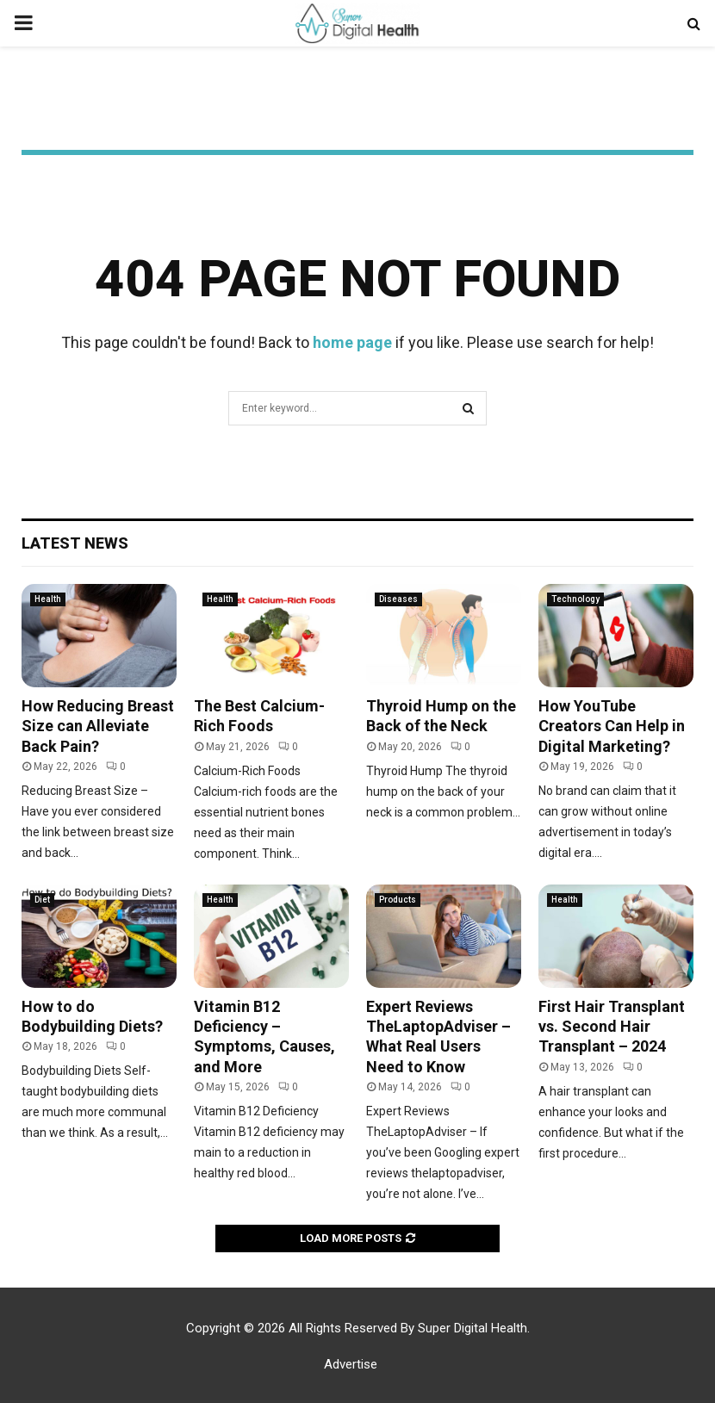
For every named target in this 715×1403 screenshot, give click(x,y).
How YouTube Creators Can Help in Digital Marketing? (611, 726)
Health (47, 599)
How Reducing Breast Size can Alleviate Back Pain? (98, 726)
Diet (42, 899)
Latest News (75, 543)
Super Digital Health (472, 1328)
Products (397, 899)
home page (352, 342)
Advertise (350, 1364)
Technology (575, 599)
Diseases (398, 599)
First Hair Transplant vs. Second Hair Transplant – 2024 (611, 1026)
